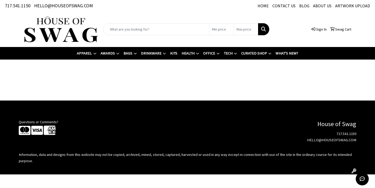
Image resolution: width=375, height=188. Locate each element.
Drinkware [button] (151, 53)
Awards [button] (108, 53)
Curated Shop (254, 53)
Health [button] (188, 53)
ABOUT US (322, 5)
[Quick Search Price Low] (221, 29)
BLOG (304, 5)
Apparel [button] (84, 53)
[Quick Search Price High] (246, 29)
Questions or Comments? (38, 122)
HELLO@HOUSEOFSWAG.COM (63, 6)
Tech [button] (228, 53)
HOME (263, 5)
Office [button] (209, 53)
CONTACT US (284, 5)
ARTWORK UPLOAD (352, 5)
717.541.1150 (17, 6)
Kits (173, 53)
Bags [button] (127, 53)
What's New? (287, 53)
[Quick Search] (156, 29)
